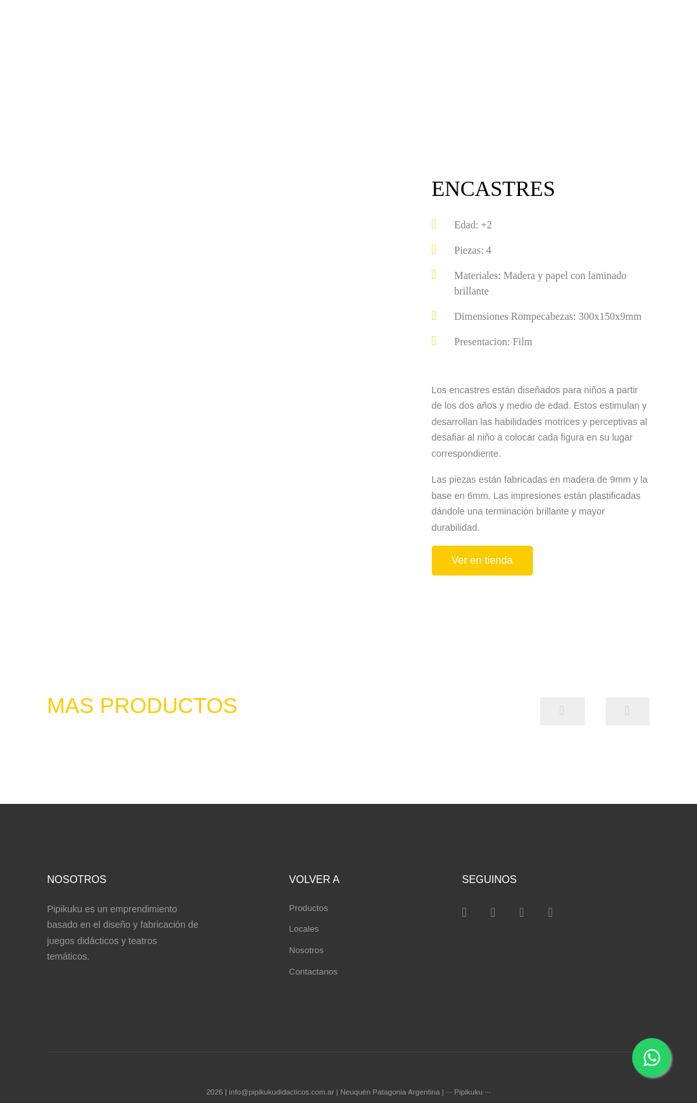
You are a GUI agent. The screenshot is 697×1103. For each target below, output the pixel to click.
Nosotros (306, 950)
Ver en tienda (482, 560)
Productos (308, 908)
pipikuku (86, 37)
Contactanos (313, 971)
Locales (304, 929)
